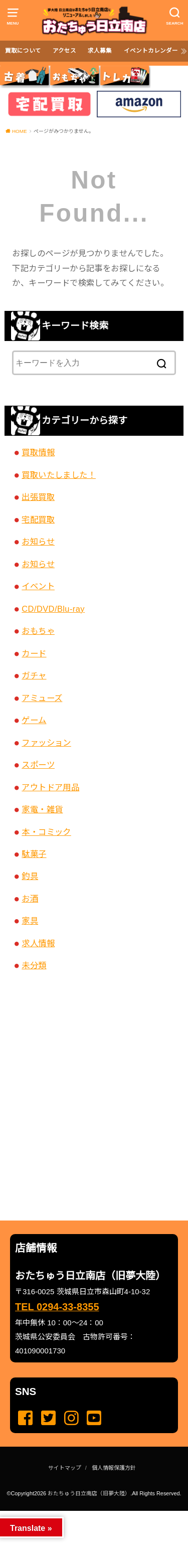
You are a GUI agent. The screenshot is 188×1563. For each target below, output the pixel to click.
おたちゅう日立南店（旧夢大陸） (89, 1493)
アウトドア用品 (50, 787)
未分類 (34, 965)
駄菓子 (34, 853)
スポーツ (38, 764)
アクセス (64, 51)
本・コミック (46, 831)
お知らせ (38, 541)
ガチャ (34, 675)
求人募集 (100, 51)
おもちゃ (38, 630)
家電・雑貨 (42, 809)
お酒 (30, 898)
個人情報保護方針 (114, 1468)
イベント (38, 586)
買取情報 (38, 452)
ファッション (46, 742)
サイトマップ (64, 1468)
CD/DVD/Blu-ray (53, 608)
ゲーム (34, 720)
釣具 (30, 876)
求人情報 (38, 943)
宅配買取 (38, 519)
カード (34, 653)
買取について (23, 51)
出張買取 (38, 496)
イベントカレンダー (151, 51)
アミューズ (42, 698)
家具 (30, 920)
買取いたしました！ (59, 474)
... (85, 1513)
